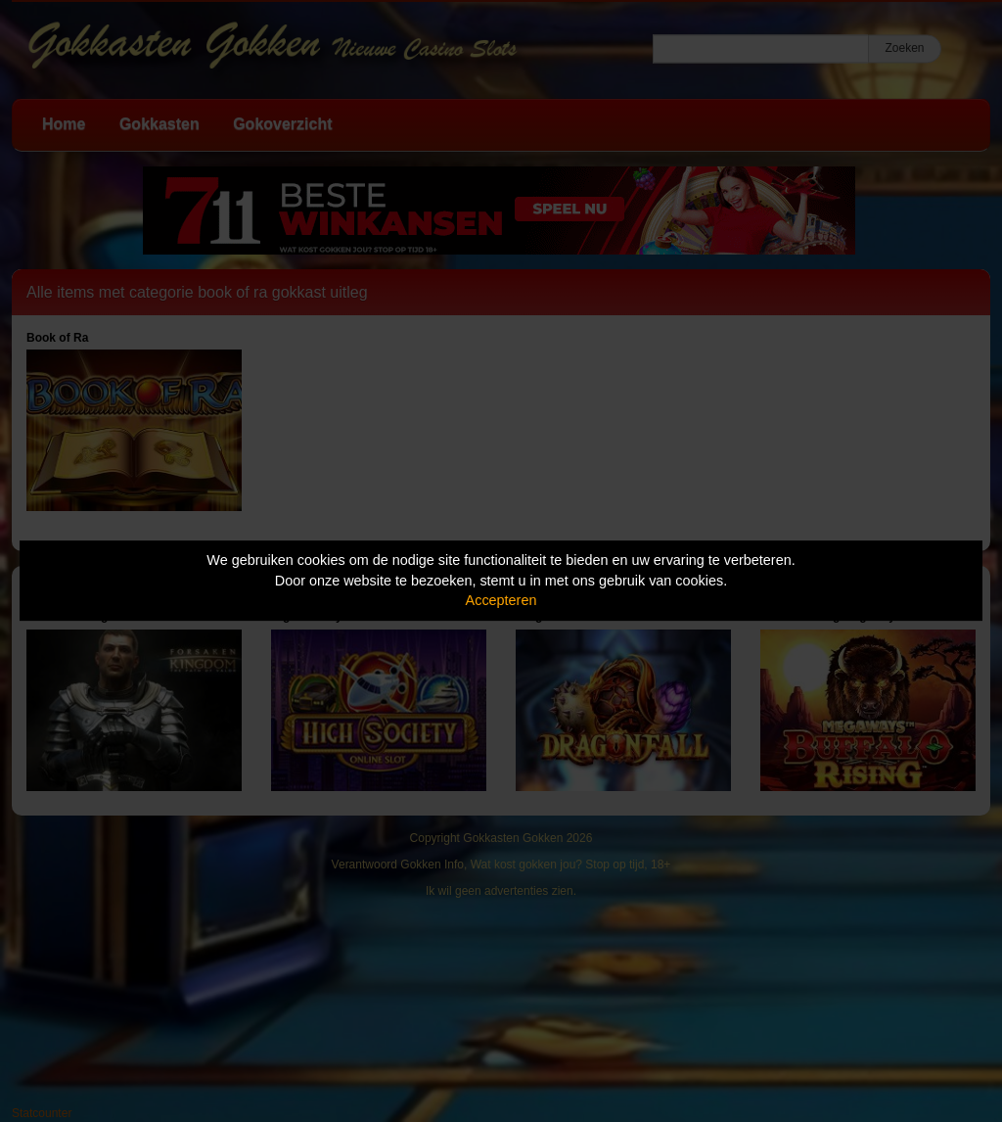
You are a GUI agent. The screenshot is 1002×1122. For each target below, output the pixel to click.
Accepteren (501, 600)
